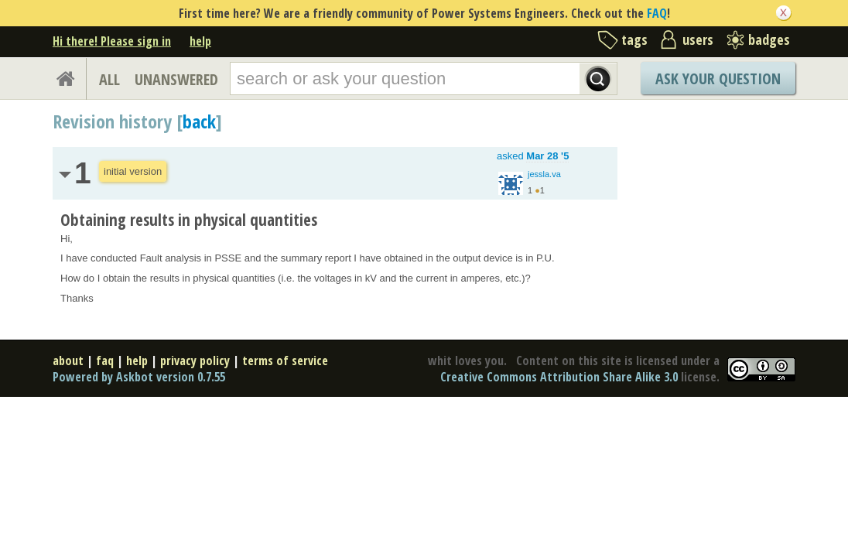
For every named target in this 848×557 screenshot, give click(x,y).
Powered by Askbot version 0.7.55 (139, 376)
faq (105, 360)
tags (634, 39)
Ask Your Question (718, 78)
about (68, 360)
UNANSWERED (176, 79)
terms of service (285, 360)
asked (533, 156)
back (199, 121)
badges (769, 39)
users (697, 39)
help (200, 41)
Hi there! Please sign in (112, 41)
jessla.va (544, 174)
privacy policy (195, 360)
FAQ (657, 13)
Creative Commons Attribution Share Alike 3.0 (559, 376)
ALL (109, 79)
